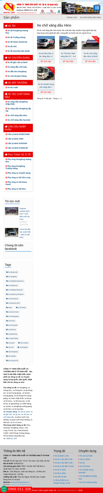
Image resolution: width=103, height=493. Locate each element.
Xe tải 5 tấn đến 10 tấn (64, 466)
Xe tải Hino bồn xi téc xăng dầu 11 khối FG (46, 56)
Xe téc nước (11, 87)
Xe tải (10, 25)
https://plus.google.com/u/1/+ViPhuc (86, 2)
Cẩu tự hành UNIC (14, 139)
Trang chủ (72, 17)
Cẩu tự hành (84, 459)
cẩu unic (10, 347)
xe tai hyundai (11, 325)
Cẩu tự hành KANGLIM (16, 148)
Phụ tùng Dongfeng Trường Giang (15, 167)
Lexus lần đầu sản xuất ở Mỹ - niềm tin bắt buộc (25, 233)
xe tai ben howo (12, 312)
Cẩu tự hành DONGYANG (17, 134)
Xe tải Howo (84, 466)
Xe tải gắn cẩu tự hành (16, 62)
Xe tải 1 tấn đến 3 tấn (63, 459)
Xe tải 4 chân (60, 473)
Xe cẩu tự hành (24, 412)
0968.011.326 (11, 438)
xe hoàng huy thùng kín (15, 294)
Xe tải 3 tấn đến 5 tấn (63, 463)
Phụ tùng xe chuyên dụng (18, 173)
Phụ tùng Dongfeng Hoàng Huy (18, 160)
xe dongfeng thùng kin (14, 290)
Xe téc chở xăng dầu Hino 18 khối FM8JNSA (90, 56)
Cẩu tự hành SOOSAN (16, 143)
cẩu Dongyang (12, 351)
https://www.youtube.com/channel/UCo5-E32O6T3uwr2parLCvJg (91, 2)
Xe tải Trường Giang (15, 37)
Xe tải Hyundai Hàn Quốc (17, 51)
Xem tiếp (46, 61)
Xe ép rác (16, 414)
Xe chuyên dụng (17, 57)
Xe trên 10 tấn (60, 477)
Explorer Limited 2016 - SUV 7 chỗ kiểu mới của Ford (25, 213)
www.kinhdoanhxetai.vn (20, 482)
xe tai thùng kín (12, 298)
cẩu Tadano (11, 356)
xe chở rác (25, 414)
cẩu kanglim (23, 347)
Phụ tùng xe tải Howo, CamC (16, 183)
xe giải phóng (11, 334)
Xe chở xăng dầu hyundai (17, 120)
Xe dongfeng (11, 276)
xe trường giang (12, 316)
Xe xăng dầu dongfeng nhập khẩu (16, 103)
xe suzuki (10, 343)
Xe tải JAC (11, 46)
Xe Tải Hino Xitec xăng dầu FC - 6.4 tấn (68, 56)
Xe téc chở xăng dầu (17, 95)
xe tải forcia (11, 329)
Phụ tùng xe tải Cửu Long (17, 177)
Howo (9, 307)
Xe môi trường (16, 82)
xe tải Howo (21, 307)
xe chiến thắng (12, 338)
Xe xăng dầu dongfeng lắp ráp (18, 109)
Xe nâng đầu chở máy (16, 67)
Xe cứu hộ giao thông (16, 76)
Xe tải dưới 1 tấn (61, 456)
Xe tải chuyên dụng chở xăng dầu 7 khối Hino (46, 87)
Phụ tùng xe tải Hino (15, 189)
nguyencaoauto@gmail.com (97, 2)
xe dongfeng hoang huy (15, 281)
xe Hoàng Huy (12, 285)
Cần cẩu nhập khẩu (15, 128)
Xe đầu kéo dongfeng (16, 71)
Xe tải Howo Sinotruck (16, 42)
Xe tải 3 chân (60, 470)
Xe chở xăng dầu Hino (90, 17)
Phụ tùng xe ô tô (18, 154)
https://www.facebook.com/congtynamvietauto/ (81, 2)
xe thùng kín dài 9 (13, 303)
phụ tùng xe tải (12, 360)
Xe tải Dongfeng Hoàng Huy (16, 31)
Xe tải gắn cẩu (12, 272)
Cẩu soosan (23, 343)
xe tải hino (10, 321)
